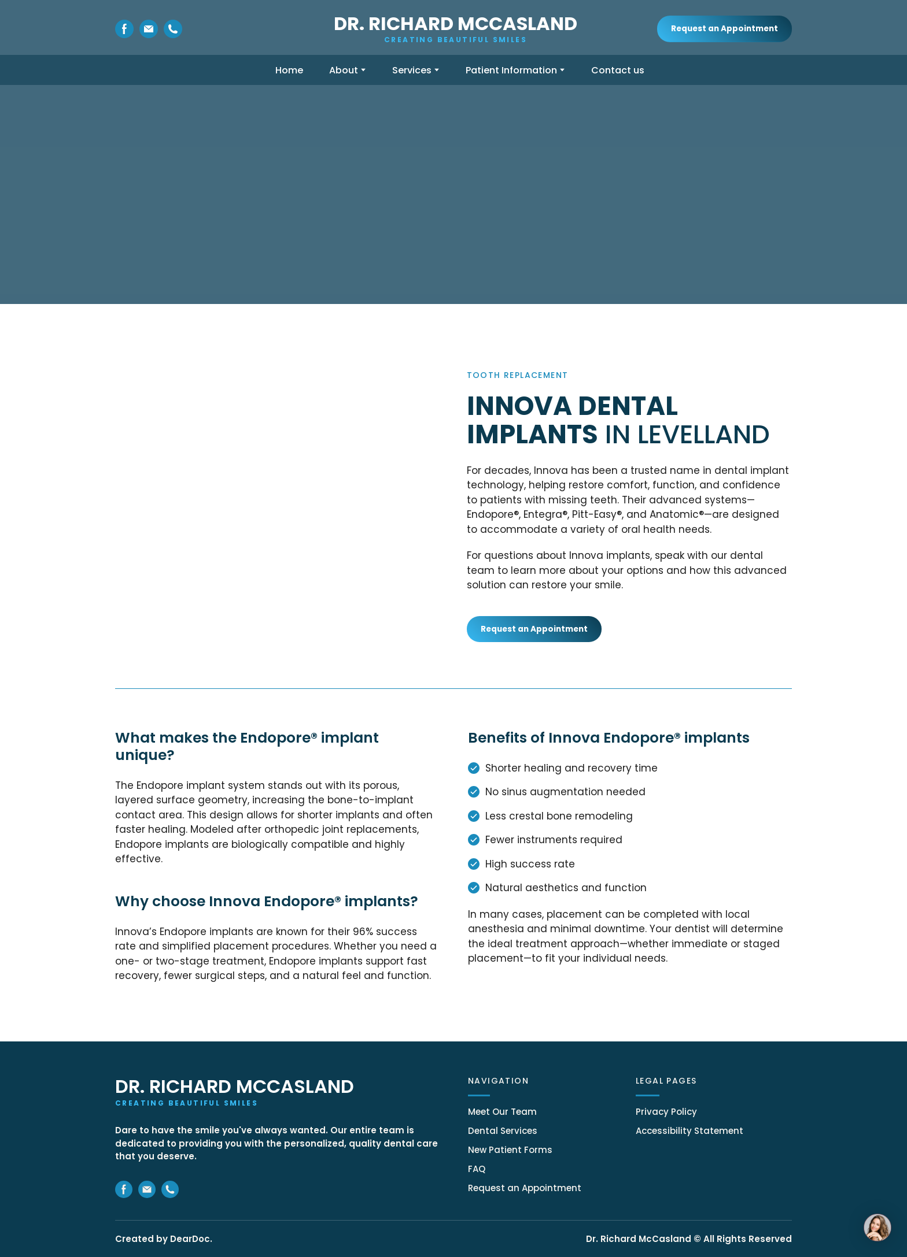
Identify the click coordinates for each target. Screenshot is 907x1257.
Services (412, 70)
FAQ (476, 1169)
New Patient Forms (510, 1150)
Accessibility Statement (689, 1131)
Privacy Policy (666, 1112)
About (343, 70)
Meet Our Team (502, 1112)
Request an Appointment (524, 1188)
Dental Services (502, 1131)
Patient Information (511, 70)
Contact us (617, 70)
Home (289, 70)
